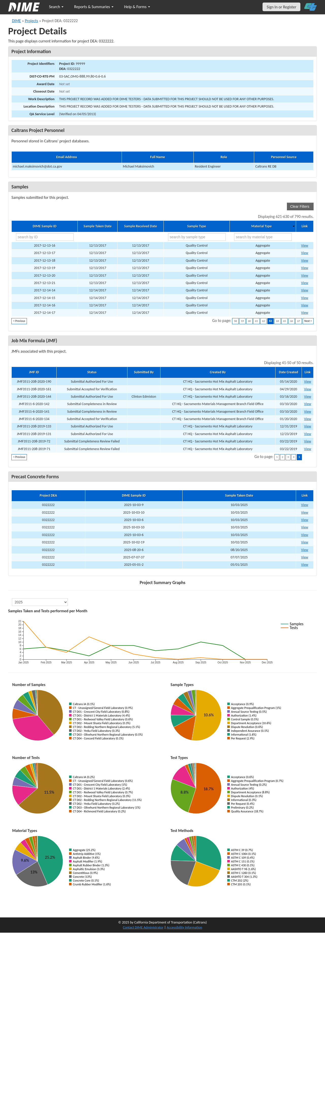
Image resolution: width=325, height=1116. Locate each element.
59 (242, 321)
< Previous (19, 321)
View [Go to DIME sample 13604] (304, 290)
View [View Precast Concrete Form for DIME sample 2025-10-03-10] (304, 512)
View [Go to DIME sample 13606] (304, 305)
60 (249, 321)
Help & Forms (137, 6)
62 (263, 321)
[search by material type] (263, 237)
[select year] (40, 602)
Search (56, 6)
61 (256, 321)
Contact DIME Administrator (143, 927)
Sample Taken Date (97, 226)
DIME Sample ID (44, 226)
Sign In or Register (281, 7)
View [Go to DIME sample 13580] (304, 268)
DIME (16, 20)
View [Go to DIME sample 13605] (304, 298)
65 (284, 321)
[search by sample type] (197, 237)
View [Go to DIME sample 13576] (304, 245)
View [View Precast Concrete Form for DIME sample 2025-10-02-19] (304, 542)
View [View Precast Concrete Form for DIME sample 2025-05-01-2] (304, 564)
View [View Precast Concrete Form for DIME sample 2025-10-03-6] (304, 520)
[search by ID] (45, 237)
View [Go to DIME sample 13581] (304, 275)
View (307, 381)
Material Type (261, 226)
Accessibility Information (184, 927)
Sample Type (196, 226)
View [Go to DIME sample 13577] (304, 253)
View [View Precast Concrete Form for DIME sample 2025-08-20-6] (304, 550)
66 (291, 321)
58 (235, 321)
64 (277, 321)
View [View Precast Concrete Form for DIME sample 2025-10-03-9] (304, 505)
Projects (31, 20)
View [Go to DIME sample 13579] (304, 260)
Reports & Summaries (93, 6)
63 (270, 321)
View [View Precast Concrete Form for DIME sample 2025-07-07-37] (304, 557)
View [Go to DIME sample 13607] (304, 312)
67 (298, 321)
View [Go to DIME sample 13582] (304, 283)
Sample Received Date (140, 226)
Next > (308, 321)
